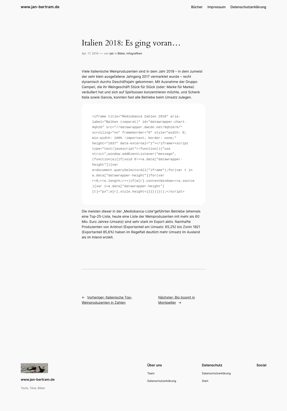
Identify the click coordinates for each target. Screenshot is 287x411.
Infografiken (134, 53)
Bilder (121, 53)
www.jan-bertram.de (40, 6)
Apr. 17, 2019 (90, 53)
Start (205, 380)
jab (112, 53)
